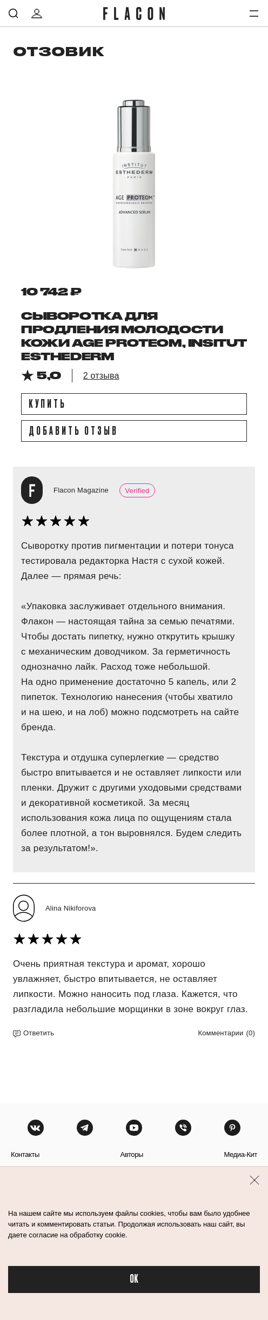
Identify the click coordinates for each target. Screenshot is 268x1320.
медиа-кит (240, 1154)
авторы (131, 1154)
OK (134, 1279)
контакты (25, 1154)
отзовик (58, 51)
